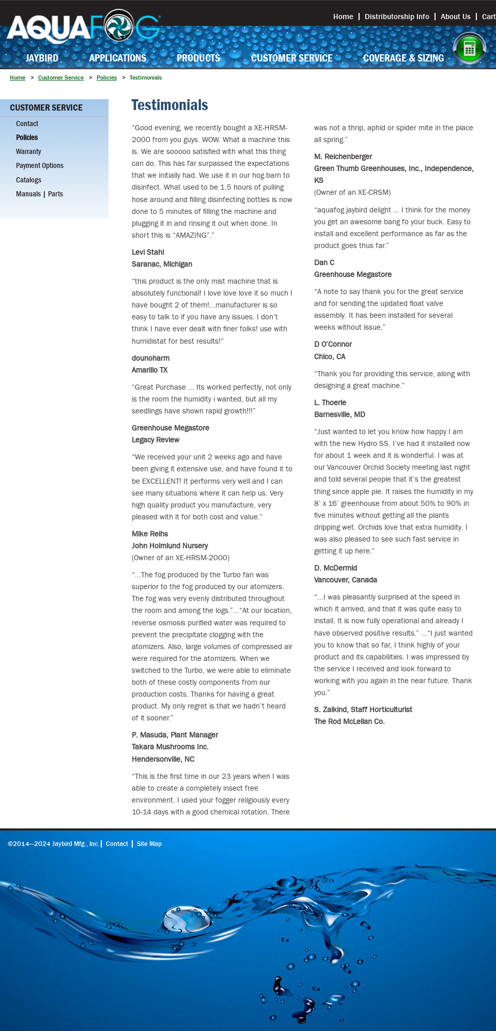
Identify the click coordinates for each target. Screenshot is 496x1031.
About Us (456, 16)
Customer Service (292, 58)
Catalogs (28, 179)
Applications (117, 58)
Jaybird (42, 58)
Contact (27, 123)
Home (343, 16)
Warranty (28, 151)
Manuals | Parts (39, 193)
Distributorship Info (397, 16)
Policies (107, 77)
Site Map (149, 844)
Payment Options (40, 165)
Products (198, 58)
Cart (489, 16)
